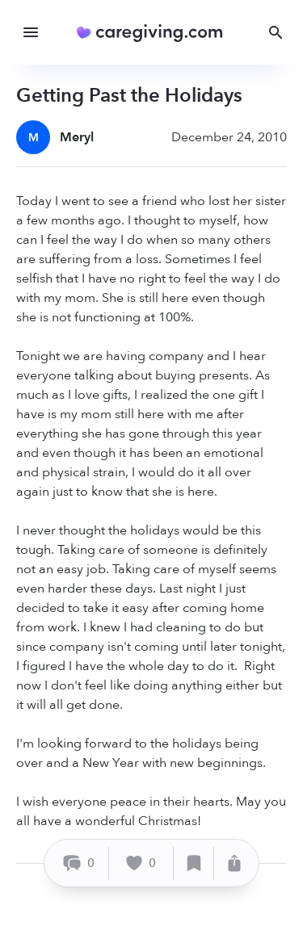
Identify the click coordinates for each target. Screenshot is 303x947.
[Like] (141, 863)
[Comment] (78, 863)
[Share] (234, 863)
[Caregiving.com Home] (155, 32)
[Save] (194, 863)
